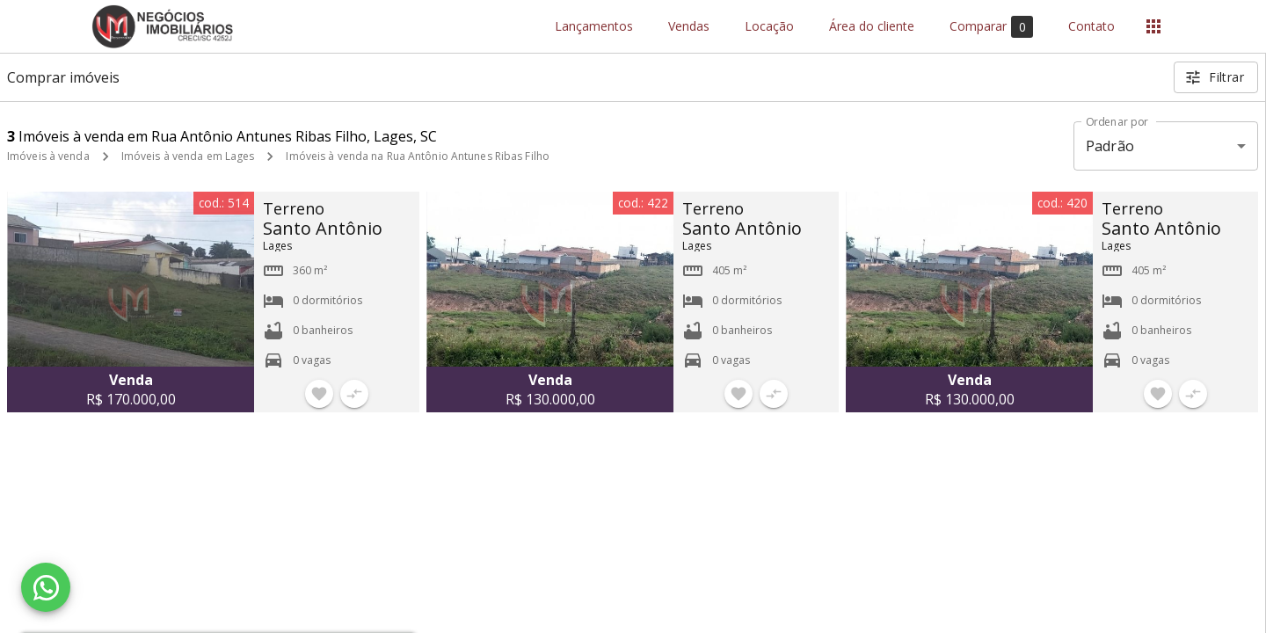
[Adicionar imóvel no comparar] (354, 394)
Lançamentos (594, 26)
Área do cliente (871, 26)
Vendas (688, 26)
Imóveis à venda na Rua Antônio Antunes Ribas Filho (417, 156)
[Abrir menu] (1153, 26)
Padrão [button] (1110, 146)
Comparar (991, 27)
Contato (1091, 26)
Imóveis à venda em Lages (188, 156)
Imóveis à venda (48, 156)
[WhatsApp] (45, 587)
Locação (769, 26)
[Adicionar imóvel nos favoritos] (319, 394)
